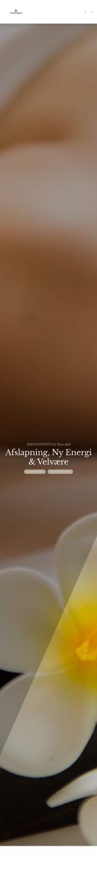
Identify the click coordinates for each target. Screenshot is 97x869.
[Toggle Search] (86, 12)
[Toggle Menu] (92, 12)
